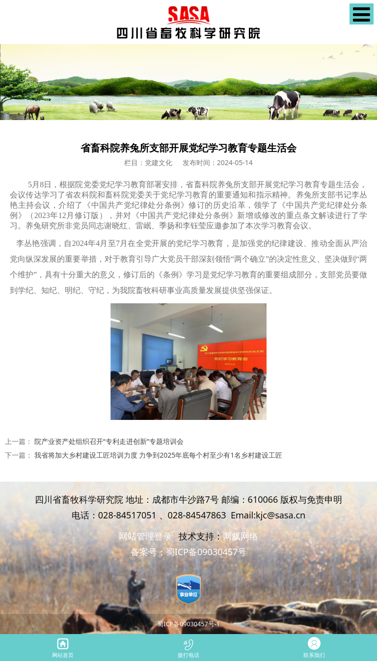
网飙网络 (240, 536)
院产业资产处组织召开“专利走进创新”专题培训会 (109, 441)
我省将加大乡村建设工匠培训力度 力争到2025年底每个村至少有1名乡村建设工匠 (158, 455)
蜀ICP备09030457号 (206, 552)
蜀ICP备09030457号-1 (188, 624)
